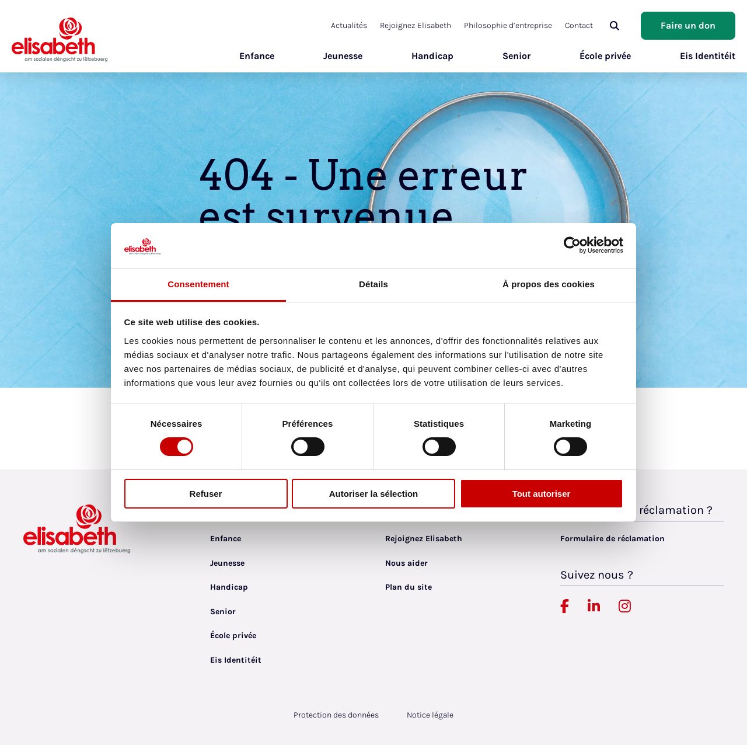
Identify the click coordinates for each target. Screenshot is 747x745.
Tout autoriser (541, 494)
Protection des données (336, 715)
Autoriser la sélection (373, 494)
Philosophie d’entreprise (508, 25)
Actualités (349, 25)
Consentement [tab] (198, 284)
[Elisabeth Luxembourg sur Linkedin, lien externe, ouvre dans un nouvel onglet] (594, 606)
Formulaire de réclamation (612, 539)
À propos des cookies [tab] (548, 284)
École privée (605, 55)
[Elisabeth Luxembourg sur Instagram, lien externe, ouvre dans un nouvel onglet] (625, 606)
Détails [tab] (373, 284)
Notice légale (430, 715)
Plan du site (408, 587)
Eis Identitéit (707, 55)
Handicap (432, 55)
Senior (516, 55)
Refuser (206, 494)
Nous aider (406, 563)
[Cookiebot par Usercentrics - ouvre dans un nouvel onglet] (572, 245)
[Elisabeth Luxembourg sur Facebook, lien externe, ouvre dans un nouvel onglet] (564, 606)
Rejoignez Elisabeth (415, 25)
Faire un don (688, 25)
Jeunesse (342, 55)
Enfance (256, 55)
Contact (579, 25)
